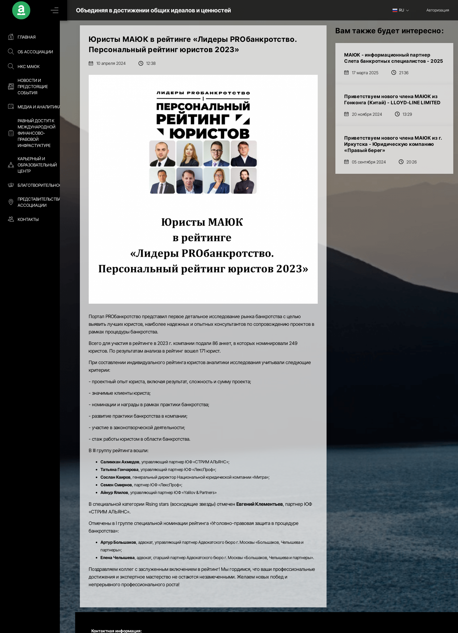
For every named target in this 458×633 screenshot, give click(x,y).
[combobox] (403, 10)
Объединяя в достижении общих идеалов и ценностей (161, 10)
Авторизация (437, 10)
